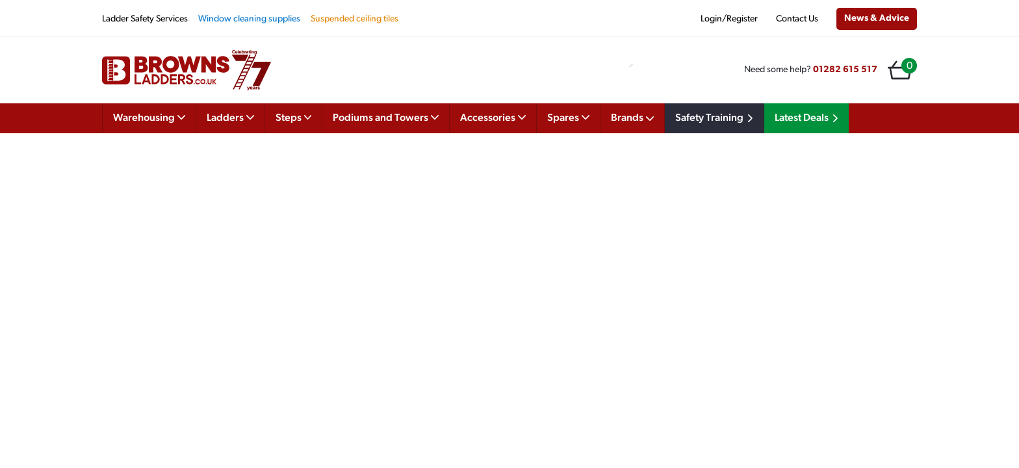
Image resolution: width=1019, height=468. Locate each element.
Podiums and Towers (386, 117)
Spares (568, 117)
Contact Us (797, 19)
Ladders (230, 117)
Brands (632, 118)
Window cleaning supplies (249, 19)
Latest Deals (808, 118)
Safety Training (716, 118)
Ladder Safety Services (145, 19)
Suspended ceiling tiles (354, 19)
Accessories (493, 117)
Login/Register (729, 19)
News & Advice (876, 18)
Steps (294, 117)
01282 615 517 (845, 70)
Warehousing (149, 117)
